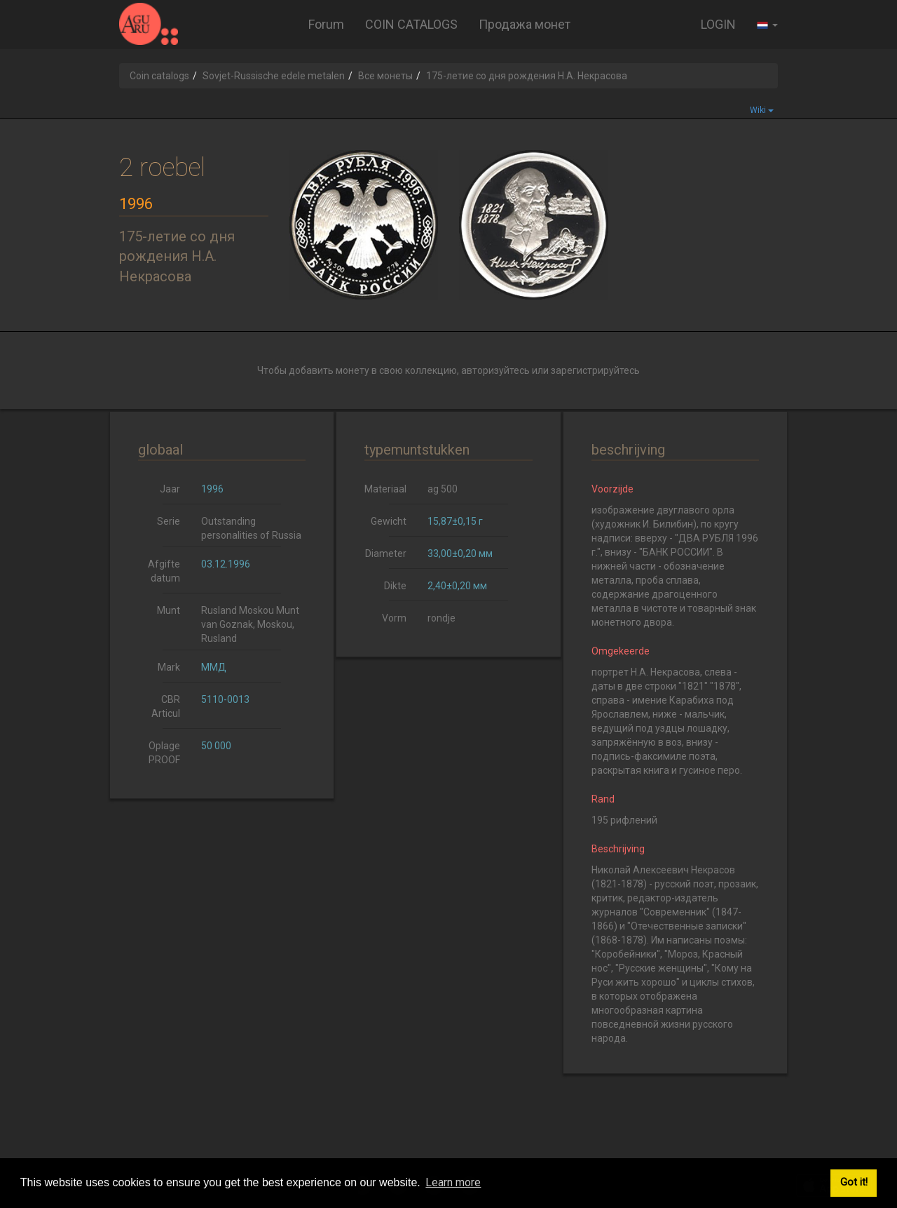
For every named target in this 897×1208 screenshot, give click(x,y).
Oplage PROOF (164, 752)
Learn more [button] (453, 1182)
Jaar (170, 489)
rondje (441, 618)
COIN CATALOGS (411, 24)
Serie (168, 521)
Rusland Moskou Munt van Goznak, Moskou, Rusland (250, 624)
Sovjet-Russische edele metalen (274, 75)
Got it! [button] (854, 1182)
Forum (326, 24)
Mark (169, 667)
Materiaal (385, 489)
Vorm (394, 618)
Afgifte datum (164, 571)
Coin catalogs (159, 75)
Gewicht (388, 521)
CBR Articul (165, 706)
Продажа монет (524, 24)
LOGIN (718, 24)
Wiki (762, 110)
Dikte (395, 585)
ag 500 (442, 489)
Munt (168, 610)
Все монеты (385, 75)
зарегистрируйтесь (595, 370)
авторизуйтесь (495, 370)
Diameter (385, 553)
